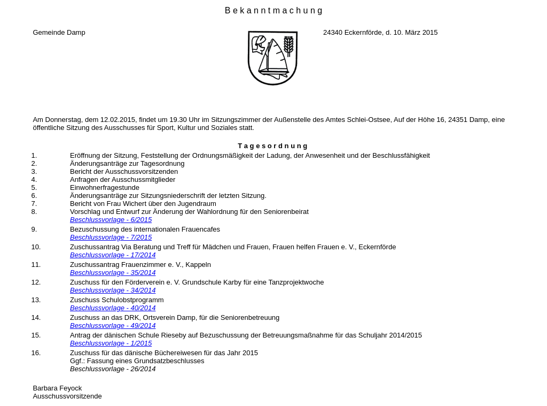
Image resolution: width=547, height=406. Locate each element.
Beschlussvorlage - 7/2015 (111, 237)
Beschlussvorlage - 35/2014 (112, 273)
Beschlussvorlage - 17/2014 (112, 255)
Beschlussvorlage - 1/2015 (111, 343)
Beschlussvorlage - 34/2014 (112, 290)
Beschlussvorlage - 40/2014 (112, 308)
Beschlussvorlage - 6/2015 (111, 220)
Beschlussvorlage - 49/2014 (112, 325)
